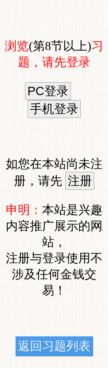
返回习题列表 (54, 346)
